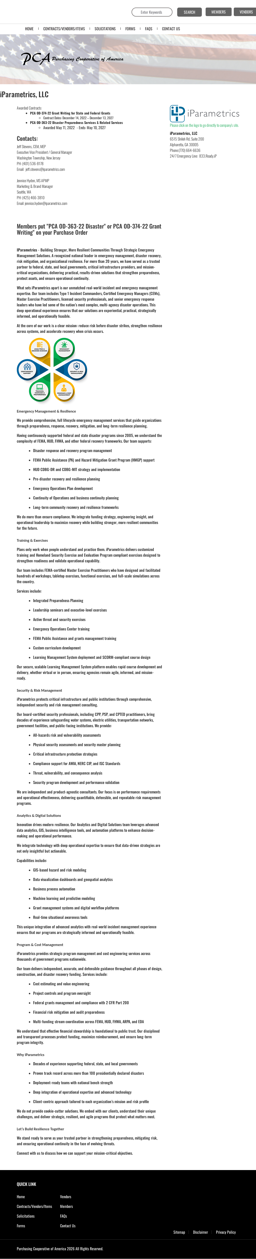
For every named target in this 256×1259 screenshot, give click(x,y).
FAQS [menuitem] (148, 28)
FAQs (63, 1216)
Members (66, 1206)
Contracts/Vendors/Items (34, 1206)
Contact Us (67, 1225)
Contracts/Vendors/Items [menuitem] (64, 28)
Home (21, 1196)
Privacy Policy (226, 1232)
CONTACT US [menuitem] (171, 28)
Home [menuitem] (29, 28)
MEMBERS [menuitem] (219, 12)
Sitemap (179, 1232)
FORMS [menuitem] (130, 28)
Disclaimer (200, 1232)
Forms (21, 1225)
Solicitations (26, 1216)
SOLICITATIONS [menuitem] (105, 28)
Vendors (65, 1196)
